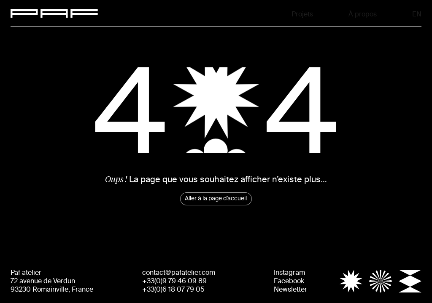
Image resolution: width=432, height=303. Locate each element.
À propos (362, 13)
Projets (302, 13)
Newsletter (290, 289)
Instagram (289, 272)
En (418, 13)
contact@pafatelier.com (178, 272)
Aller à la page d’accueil (216, 198)
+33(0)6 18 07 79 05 (173, 289)
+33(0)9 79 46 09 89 (174, 281)
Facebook (289, 281)
